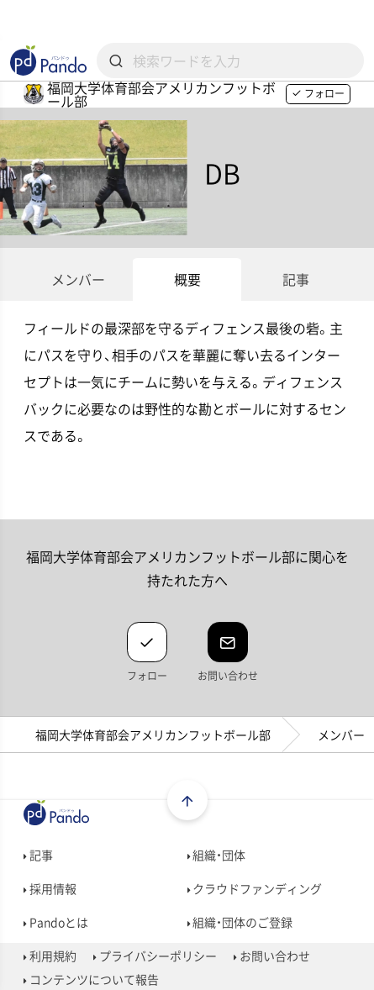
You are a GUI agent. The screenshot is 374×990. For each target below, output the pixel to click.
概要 (187, 279)
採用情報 (50, 888)
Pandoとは (56, 922)
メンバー (78, 279)
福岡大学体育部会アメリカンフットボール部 (153, 734)
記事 (295, 279)
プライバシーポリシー (155, 955)
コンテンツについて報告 (91, 979)
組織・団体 (216, 854)
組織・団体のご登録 (240, 922)
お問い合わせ (272, 955)
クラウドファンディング (255, 888)
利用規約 (50, 955)
